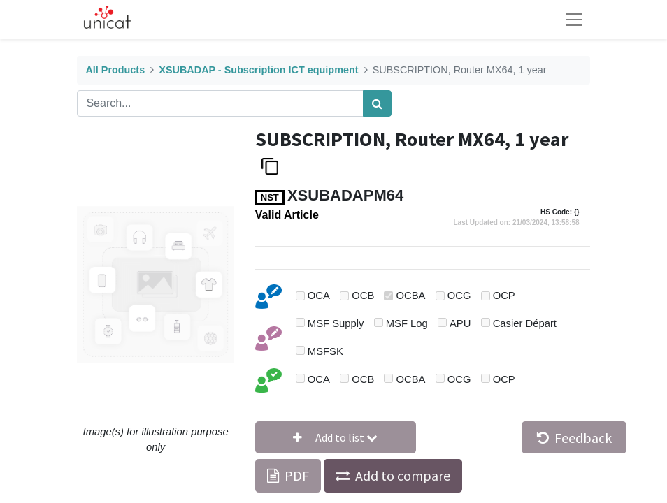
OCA (319, 295)
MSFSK (325, 351)
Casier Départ (525, 323)
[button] (335, 437)
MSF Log (407, 323)
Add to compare (402, 475)
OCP (504, 295)
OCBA (411, 295)
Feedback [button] (574, 437)
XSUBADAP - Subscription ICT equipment (258, 69)
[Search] (377, 103)
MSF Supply (336, 323)
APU (460, 323)
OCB (363, 295)
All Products (115, 69)
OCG (459, 295)
